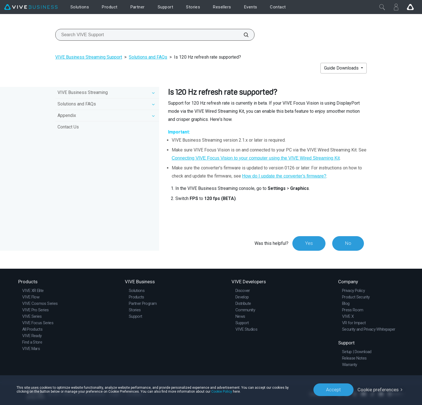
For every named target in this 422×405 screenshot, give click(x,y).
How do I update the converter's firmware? (284, 176)
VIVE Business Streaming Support (88, 57)
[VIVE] (31, 7)
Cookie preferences (378, 389)
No (348, 243)
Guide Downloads (342, 68)
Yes (309, 243)
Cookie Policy (221, 392)
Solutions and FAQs (148, 57)
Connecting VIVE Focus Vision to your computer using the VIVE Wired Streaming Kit (256, 158)
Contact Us (68, 127)
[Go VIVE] (410, 7)
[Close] (382, 7)
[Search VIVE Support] (243, 34)
